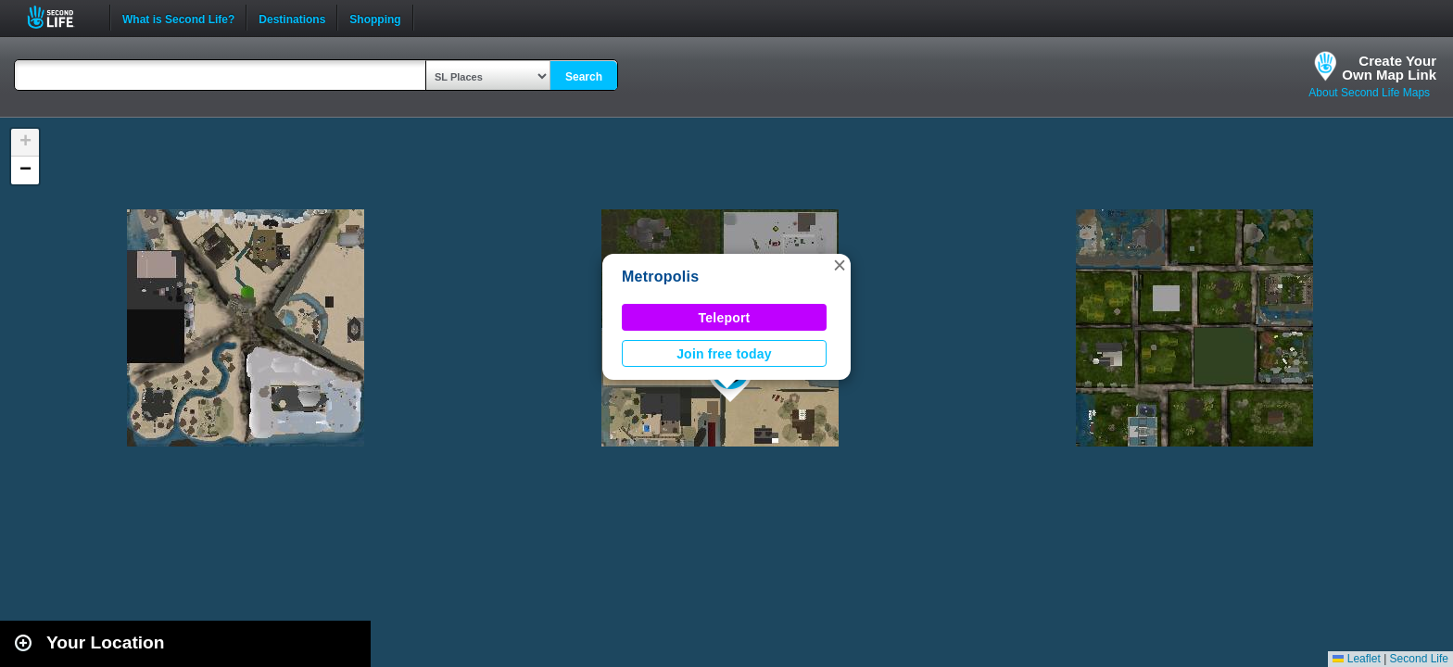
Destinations (292, 17)
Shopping (374, 17)
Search (583, 76)
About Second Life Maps (1369, 92)
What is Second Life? (178, 17)
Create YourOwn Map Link (1389, 67)
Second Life (60, 17)
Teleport (725, 317)
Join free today (724, 353)
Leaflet (1356, 658)
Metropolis (660, 276)
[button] (839, 265)
